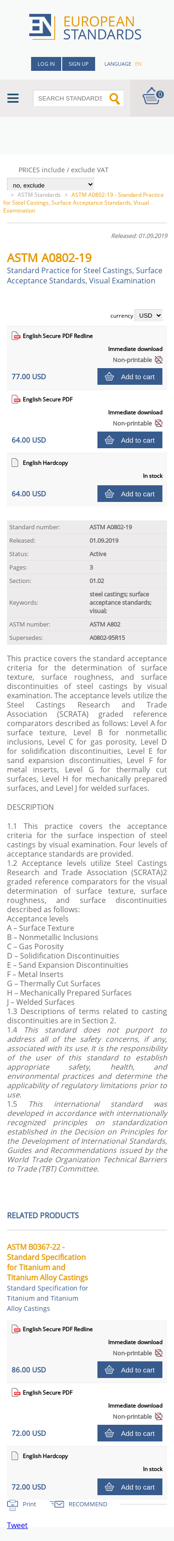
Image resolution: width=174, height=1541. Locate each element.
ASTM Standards (39, 195)
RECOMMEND (88, 1504)
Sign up (79, 63)
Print (29, 1504)
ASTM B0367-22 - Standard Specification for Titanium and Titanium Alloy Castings (47, 1277)
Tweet (17, 1525)
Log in (46, 63)
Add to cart (138, 377)
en (138, 63)
